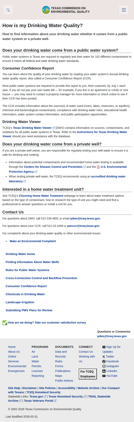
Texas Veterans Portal (40, 400)
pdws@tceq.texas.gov (112, 336)
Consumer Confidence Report (26, 286)
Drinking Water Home (20, 254)
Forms (59, 366)
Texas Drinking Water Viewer (34, 127)
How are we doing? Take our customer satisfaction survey (44, 322)
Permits (36, 366)
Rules (59, 361)
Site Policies (47, 388)
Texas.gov (38, 396)
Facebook (112, 361)
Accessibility (67, 388)
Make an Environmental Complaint (33, 241)
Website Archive (88, 388)
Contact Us (86, 351)
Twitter (110, 356)
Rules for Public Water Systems (27, 270)
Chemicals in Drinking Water (25, 294)
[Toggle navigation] (123, 10)
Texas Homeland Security (68, 396)
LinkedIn (111, 371)
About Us (14, 351)
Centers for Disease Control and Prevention (55, 166)
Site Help (14, 388)
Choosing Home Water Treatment (41, 195)
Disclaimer (29, 388)
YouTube (111, 375)
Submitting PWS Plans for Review (29, 310)
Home (12, 346)
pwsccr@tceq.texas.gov (83, 225)
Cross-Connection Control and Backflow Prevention (41, 278)
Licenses (37, 371)
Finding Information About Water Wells (32, 262)
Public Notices (64, 380)
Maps (58, 375)
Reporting (38, 375)
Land (35, 356)
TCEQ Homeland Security (43, 392)
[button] (8, 10)
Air (33, 351)
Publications (63, 371)
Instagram (112, 366)
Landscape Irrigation (20, 302)
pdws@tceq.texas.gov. (85, 218)
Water (35, 361)
